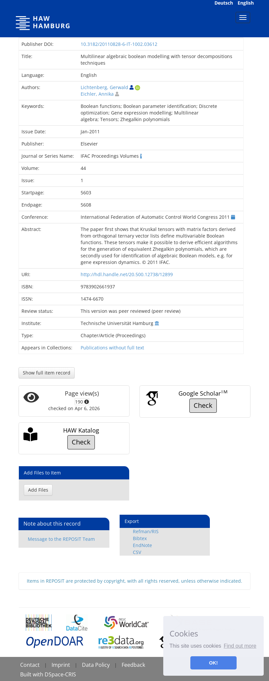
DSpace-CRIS (60, 674)
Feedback (133, 664)
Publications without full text (112, 347)
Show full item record (46, 373)
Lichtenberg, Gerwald (104, 87)
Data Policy (96, 664)
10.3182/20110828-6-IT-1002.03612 (119, 44)
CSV (137, 552)
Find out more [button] (240, 646)
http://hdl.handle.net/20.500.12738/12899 (127, 274)
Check (203, 405)
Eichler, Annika (97, 94)
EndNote (142, 545)
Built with (32, 674)
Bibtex (140, 538)
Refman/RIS (146, 531)
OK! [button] (213, 662)
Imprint (61, 664)
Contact (30, 664)
